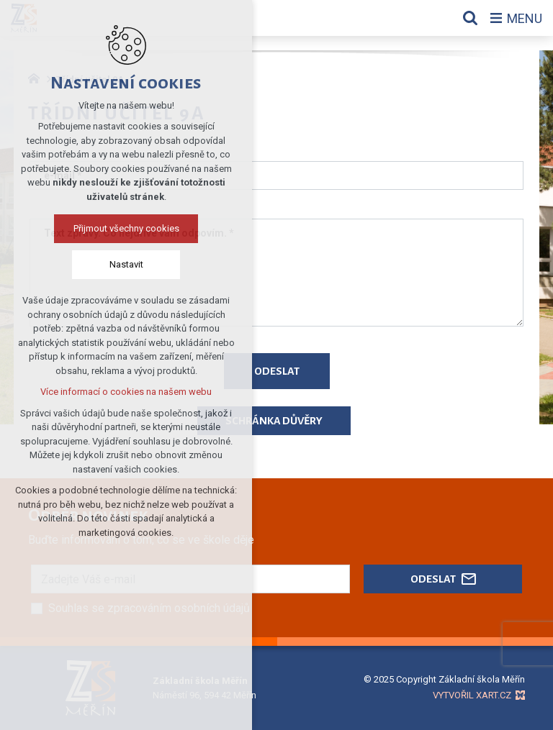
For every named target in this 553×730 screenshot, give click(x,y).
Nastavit (126, 264)
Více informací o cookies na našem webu (126, 391)
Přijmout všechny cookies (126, 228)
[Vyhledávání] (470, 18)
